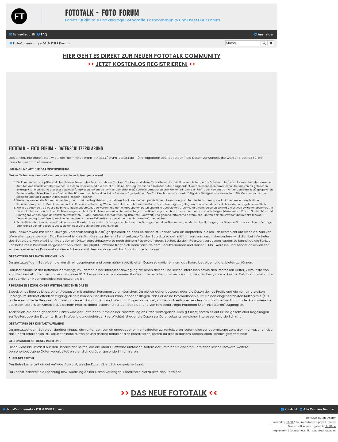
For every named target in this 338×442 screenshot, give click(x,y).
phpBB (290, 422)
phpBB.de (330, 426)
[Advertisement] (141, 110)
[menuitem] (42, 34)
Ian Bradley (329, 418)
